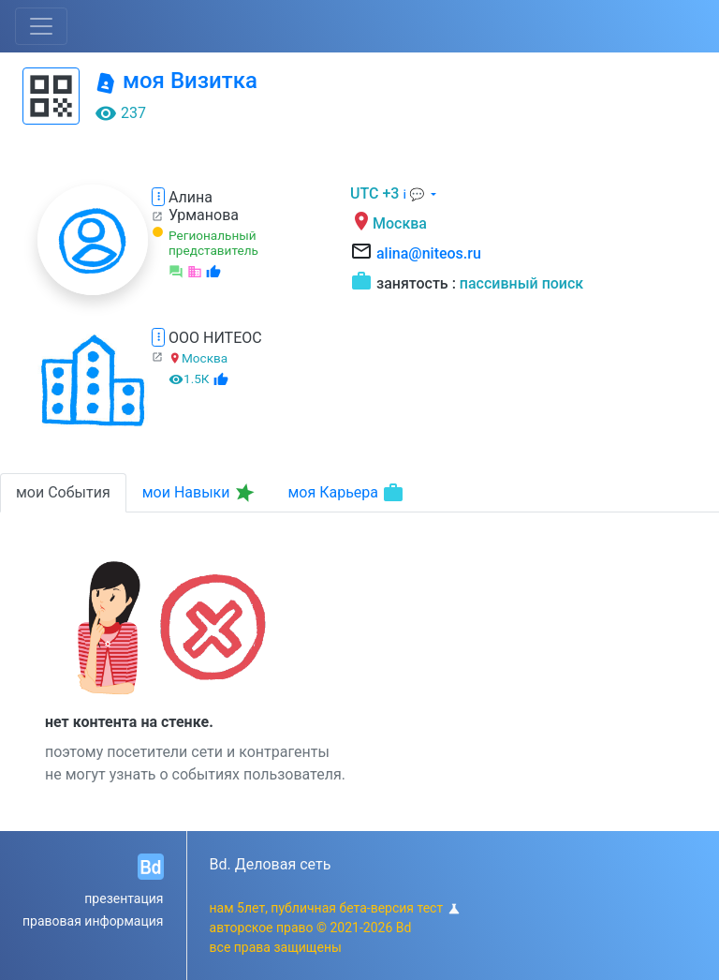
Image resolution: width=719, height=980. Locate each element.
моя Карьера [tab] (345, 493)
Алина (191, 197)
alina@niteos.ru (428, 253)
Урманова (204, 215)
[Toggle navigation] (41, 26)
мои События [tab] (63, 492)
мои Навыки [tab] (200, 493)
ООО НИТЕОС (215, 338)
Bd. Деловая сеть (270, 864)
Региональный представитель (213, 243)
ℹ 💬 (415, 194)
